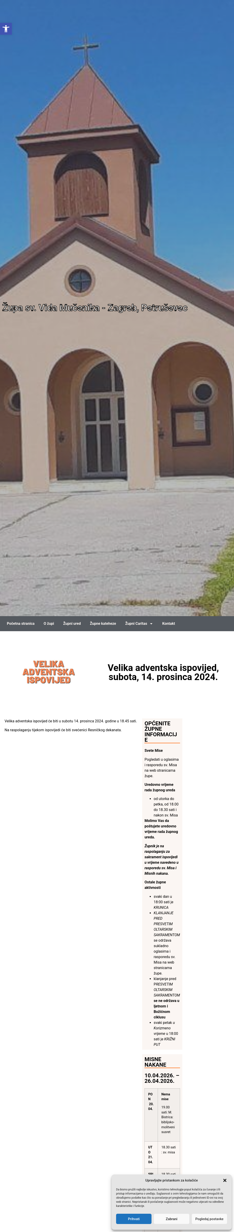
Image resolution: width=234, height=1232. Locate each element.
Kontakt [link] (168, 623)
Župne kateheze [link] (103, 623)
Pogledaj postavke (209, 1219)
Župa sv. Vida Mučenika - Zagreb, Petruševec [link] (94, 307)
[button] (225, 1180)
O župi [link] (49, 623)
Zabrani (172, 1219)
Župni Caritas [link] (139, 624)
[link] (6, 29)
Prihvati (134, 1219)
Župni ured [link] (72, 623)
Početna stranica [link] (21, 623)
